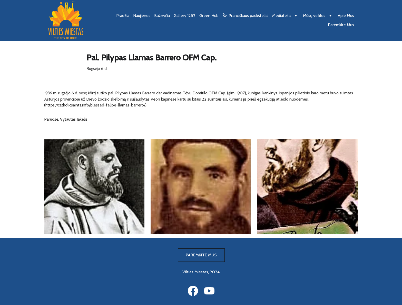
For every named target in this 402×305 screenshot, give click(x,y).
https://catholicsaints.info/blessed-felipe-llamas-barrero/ (95, 105)
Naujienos (141, 15)
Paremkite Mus (341, 24)
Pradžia (122, 15)
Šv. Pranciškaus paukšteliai (245, 15)
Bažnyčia (162, 15)
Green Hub (209, 15)
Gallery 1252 (184, 15)
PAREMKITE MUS (201, 255)
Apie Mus (346, 15)
